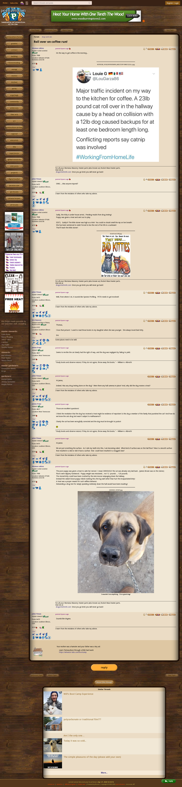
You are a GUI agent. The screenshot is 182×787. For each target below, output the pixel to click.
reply (104, 667)
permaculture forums (14, 37)
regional (14, 134)
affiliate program (70, 784)
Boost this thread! (104, 682)
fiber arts (14, 114)
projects (14, 173)
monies (14, 76)
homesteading (14, 63)
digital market (14, 179)
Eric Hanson (36, 320)
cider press (14, 166)
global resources (14, 160)
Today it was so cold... (75, 740)
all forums (14, 205)
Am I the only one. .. (74, 735)
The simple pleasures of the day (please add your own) (92, 757)
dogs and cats (47, 37)
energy (14, 69)
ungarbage (14, 95)
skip (14, 147)
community (14, 102)
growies (14, 43)
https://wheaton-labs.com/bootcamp (73, 652)
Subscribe (14, 3)
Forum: (37, 37)
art (14, 121)
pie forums (14, 192)
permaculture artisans (14, 127)
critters (14, 50)
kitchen (14, 82)
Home (5, 3)
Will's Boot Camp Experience (78, 694)
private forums (14, 198)
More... (104, 773)
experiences (14, 153)
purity (14, 89)
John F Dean (36, 179)
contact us (51, 784)
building (14, 56)
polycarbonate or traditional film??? (82, 719)
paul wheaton (120, 784)
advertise (60, 784)
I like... (34, 67)
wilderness (14, 108)
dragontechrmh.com (63, 172)
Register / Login (173, 3)
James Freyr (36, 347)
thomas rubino (38, 48)
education (14, 140)
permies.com (14, 185)
